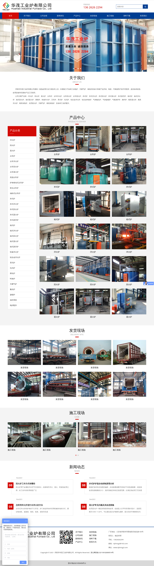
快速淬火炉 (14, 252)
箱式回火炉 (14, 236)
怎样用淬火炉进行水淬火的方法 (29, 505)
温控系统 (13, 300)
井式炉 (12, 198)
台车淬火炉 (14, 161)
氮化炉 (12, 289)
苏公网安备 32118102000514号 (102, 552)
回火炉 (12, 145)
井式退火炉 (14, 214)
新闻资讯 (60, 16)
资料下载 (126, 16)
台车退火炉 (14, 172)
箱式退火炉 (14, 241)
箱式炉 (12, 225)
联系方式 (92, 542)
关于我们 (27, 16)
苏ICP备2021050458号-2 (77, 563)
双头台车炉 (14, 188)
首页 (10, 16)
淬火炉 (12, 140)
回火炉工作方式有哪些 (25, 483)
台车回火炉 (14, 166)
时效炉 (12, 278)
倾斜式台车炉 (15, 193)
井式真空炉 (14, 220)
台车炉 (12, 156)
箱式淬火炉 (14, 230)
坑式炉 (12, 268)
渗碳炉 (12, 294)
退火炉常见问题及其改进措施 (101, 505)
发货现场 (93, 16)
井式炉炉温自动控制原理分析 (101, 483)
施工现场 (110, 16)
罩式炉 (12, 262)
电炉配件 (13, 305)
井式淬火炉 (14, 204)
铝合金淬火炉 (15, 257)
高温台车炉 (14, 177)
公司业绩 (43, 16)
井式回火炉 (14, 209)
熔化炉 (12, 273)
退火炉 (12, 150)
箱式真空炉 (14, 246)
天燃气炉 (13, 284)
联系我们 (143, 16)
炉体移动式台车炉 (17, 182)
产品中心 (77, 16)
